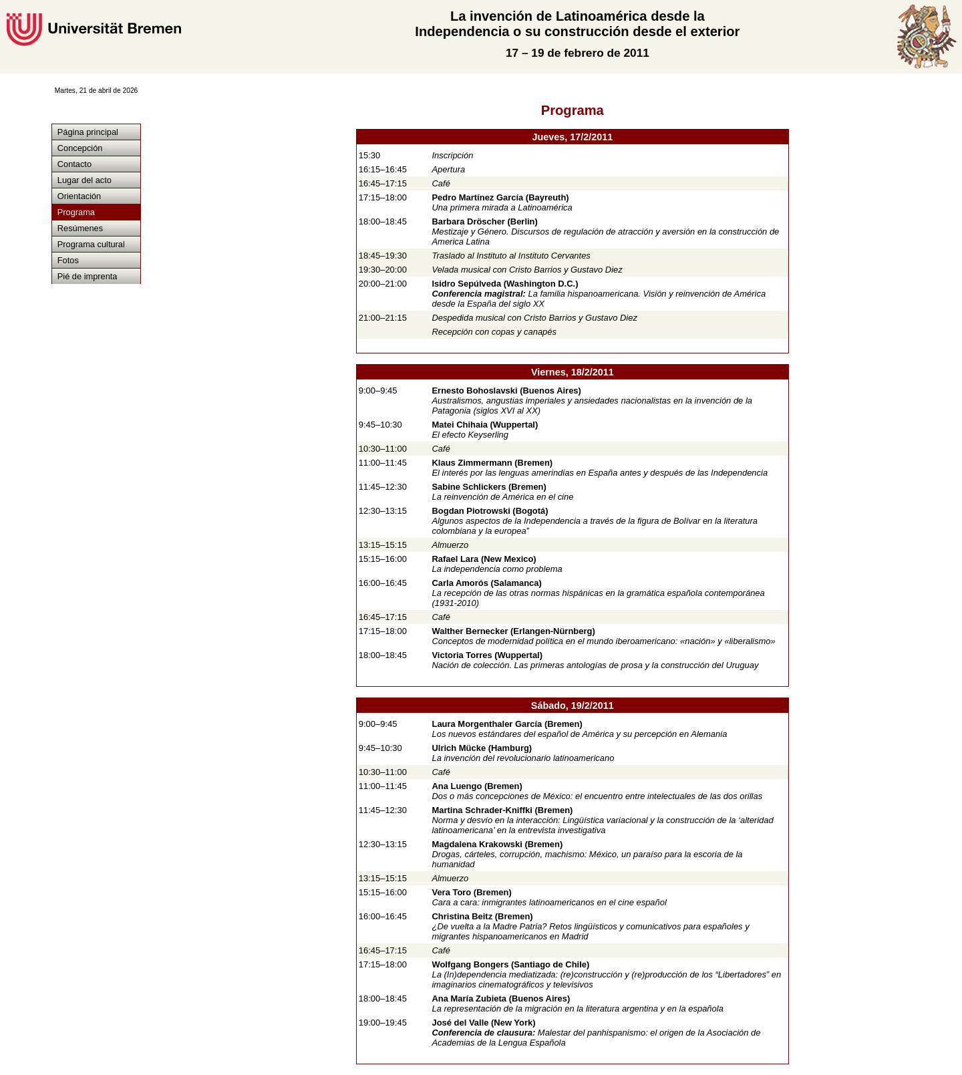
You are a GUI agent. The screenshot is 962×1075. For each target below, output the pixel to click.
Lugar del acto (84, 180)
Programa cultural (91, 244)
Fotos (68, 260)
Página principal (87, 132)
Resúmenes (80, 228)
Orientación (79, 196)
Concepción (80, 148)
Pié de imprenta (87, 276)
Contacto (74, 164)
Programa (76, 212)
